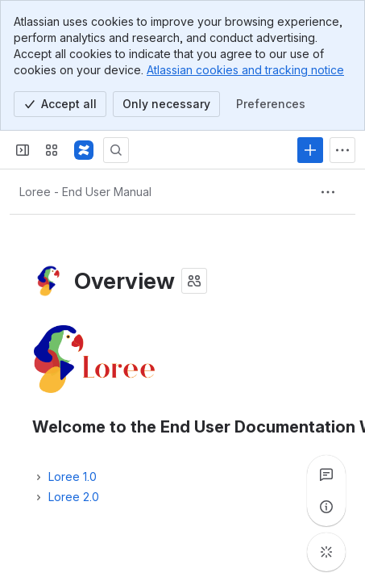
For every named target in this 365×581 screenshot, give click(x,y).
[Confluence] (84, 150)
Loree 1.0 (72, 476)
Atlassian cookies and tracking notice (245, 70)
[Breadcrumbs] (85, 192)
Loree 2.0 (73, 497)
